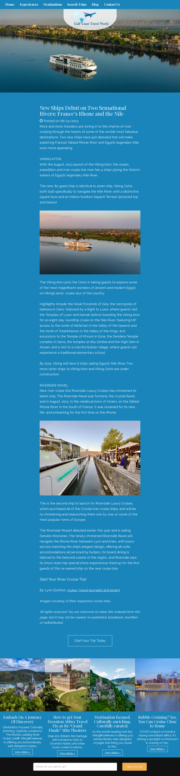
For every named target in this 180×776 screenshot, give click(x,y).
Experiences (29, 4)
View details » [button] (22, 752)
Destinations (53, 4)
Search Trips (76, 4)
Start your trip (134, 766)
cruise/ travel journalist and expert (93, 590)
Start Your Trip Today (90, 640)
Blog (95, 4)
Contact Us (112, 4)
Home (10, 4)
